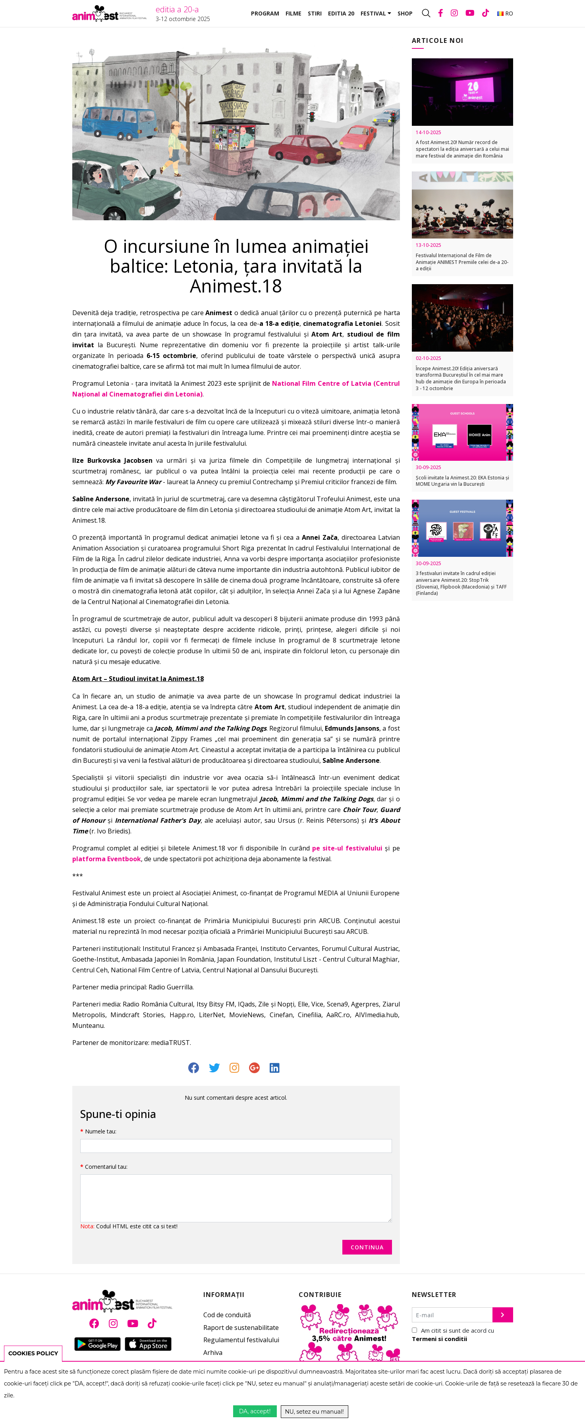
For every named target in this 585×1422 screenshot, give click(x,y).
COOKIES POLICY (33, 1353)
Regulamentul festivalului (241, 1339)
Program (265, 13)
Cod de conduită (227, 1314)
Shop (405, 13)
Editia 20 (341, 13)
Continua (367, 1247)
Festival (376, 13)
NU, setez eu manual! (314, 1411)
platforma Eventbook (106, 858)
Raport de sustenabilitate (241, 1327)
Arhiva (212, 1352)
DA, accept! (255, 1411)
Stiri (315, 13)
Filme (293, 13)
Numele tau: (100, 1131)
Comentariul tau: (106, 1166)
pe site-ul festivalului (347, 848)
